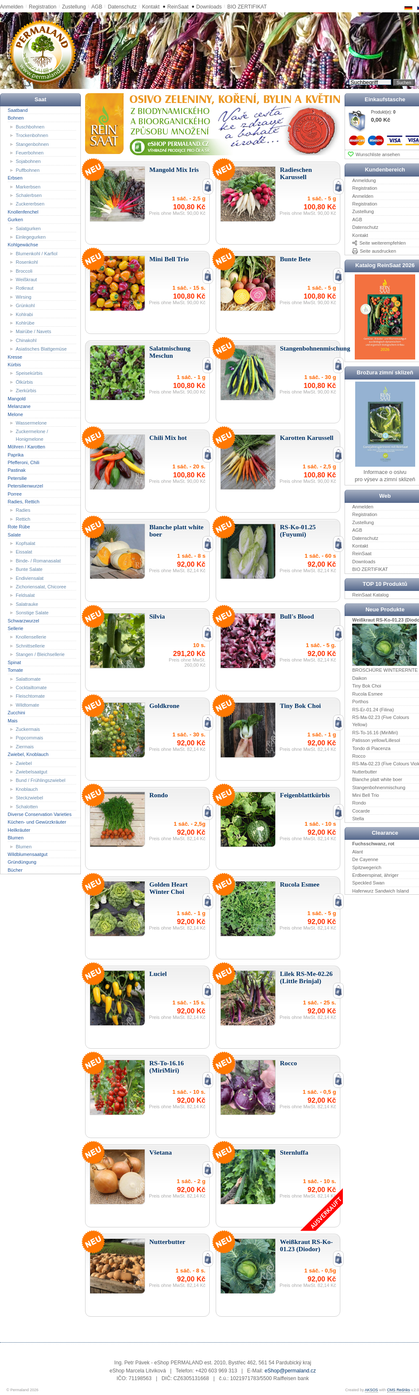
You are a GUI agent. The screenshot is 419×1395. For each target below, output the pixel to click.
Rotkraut (25, 288)
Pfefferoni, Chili (23, 462)
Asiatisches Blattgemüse (41, 348)
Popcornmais (29, 737)
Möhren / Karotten (26, 446)
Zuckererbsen (30, 203)
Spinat (14, 662)
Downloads (209, 7)
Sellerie (15, 628)
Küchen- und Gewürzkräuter (37, 821)
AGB (97, 7)
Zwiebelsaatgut (31, 771)
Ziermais (25, 746)
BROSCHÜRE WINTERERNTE (385, 670)
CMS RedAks (398, 1390)
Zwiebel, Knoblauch (28, 754)
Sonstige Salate (32, 612)
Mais (12, 720)
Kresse (15, 356)
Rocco (358, 756)
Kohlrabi (24, 314)
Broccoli (24, 270)
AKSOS (371, 1390)
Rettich (23, 519)
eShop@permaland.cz (290, 1371)
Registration (43, 7)
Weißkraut (26, 279)
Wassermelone (31, 422)
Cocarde (361, 810)
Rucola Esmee (367, 693)
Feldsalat (25, 595)
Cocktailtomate (31, 687)
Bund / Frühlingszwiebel (41, 780)
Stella (358, 818)
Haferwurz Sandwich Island (380, 890)
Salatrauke (27, 604)
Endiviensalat (29, 577)
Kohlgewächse (23, 244)
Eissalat (24, 551)
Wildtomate (27, 704)
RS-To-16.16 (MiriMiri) (375, 732)
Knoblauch (27, 789)
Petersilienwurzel (25, 485)
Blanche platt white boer (377, 779)
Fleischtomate (30, 696)
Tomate (15, 670)
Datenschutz (122, 7)
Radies (23, 510)
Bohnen (16, 117)
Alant (357, 851)
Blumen (15, 837)
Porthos (360, 701)
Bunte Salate (29, 569)
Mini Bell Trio (365, 795)
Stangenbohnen (32, 143)
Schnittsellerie (30, 645)
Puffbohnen (28, 170)
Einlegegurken (31, 237)
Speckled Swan (368, 882)
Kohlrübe (25, 322)
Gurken (15, 219)
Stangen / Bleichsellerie (40, 654)
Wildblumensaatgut (28, 854)
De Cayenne (365, 859)
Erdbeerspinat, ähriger (375, 875)
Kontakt (151, 7)
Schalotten (27, 806)
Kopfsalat (25, 543)
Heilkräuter (19, 830)
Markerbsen (28, 186)
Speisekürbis (29, 373)
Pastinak (17, 470)
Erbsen (15, 177)
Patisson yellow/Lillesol (376, 740)
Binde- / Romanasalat (38, 560)
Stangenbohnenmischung (378, 787)
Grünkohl (25, 305)
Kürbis (14, 364)
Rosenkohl (27, 262)
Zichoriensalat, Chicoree (41, 586)
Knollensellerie (31, 636)
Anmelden (11, 7)
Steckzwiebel (29, 797)
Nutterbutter (364, 771)
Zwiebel (24, 762)
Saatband (18, 110)
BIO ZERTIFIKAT (247, 7)
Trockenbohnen (32, 135)
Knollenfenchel (23, 211)
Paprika (15, 454)
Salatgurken (28, 228)
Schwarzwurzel (23, 620)
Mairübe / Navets (33, 331)
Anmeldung (364, 180)
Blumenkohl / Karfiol (36, 253)
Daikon (359, 678)
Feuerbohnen (29, 152)
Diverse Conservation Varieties (39, 814)
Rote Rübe (19, 526)
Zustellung (74, 7)
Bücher (15, 870)
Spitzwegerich (366, 867)
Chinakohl (26, 340)
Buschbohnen (30, 126)
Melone (15, 414)
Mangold (17, 398)
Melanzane (19, 406)
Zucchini (16, 712)
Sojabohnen (28, 161)
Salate (14, 534)
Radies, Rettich (24, 501)
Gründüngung (22, 861)
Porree (15, 493)
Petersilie (17, 478)
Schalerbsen (29, 195)
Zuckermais (28, 729)
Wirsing (23, 297)
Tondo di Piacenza (371, 747)
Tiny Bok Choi (366, 685)
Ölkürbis (24, 382)
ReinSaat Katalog (370, 594)
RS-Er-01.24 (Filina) (373, 709)
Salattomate (28, 678)
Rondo (359, 802)
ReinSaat (177, 7)
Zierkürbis (26, 390)
